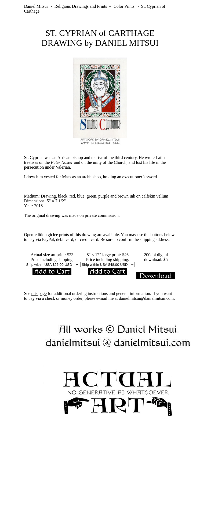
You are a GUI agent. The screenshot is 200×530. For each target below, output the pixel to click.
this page (39, 293)
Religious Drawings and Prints (80, 6)
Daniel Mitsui (36, 6)
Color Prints (124, 6)
